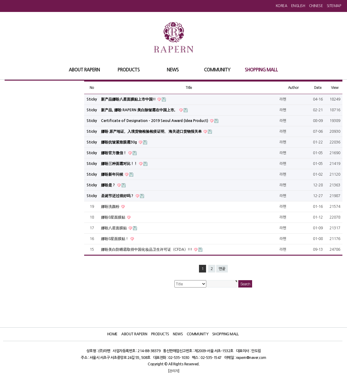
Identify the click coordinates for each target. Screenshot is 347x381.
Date (317, 88)
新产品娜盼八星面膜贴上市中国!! (129, 99)
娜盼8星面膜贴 (113, 217)
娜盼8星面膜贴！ (115, 239)
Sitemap (334, 6)
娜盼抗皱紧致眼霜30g (119, 142)
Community (198, 334)
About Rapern (134, 334)
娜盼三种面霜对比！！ (119, 164)
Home (112, 334)
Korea (281, 6)
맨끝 (222, 269)
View (334, 88)
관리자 (173, 371)
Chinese (316, 6)
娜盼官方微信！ (114, 153)
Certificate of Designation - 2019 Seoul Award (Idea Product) (155, 121)
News (178, 334)
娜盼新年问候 (112, 174)
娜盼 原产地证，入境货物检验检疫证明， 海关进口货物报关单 (152, 131)
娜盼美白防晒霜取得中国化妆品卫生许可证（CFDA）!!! (147, 249)
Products (160, 334)
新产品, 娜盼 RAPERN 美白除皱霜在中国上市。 (139, 110)
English (298, 6)
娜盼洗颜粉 (110, 206)
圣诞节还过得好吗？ (118, 196)
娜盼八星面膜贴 (114, 228)
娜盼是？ (108, 185)
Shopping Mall (225, 334)
